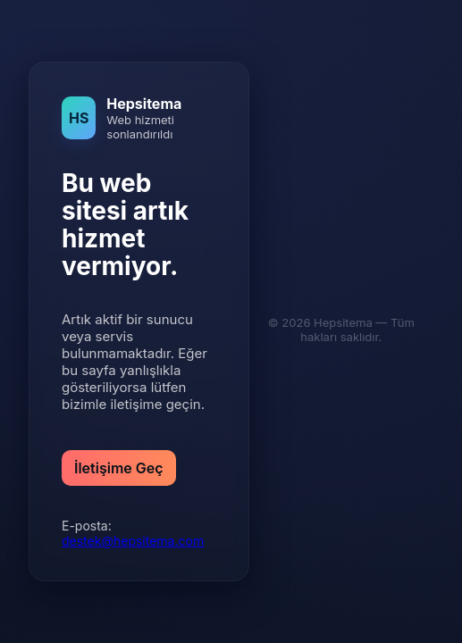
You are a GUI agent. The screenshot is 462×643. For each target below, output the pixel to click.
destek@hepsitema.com (133, 540)
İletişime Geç (119, 468)
